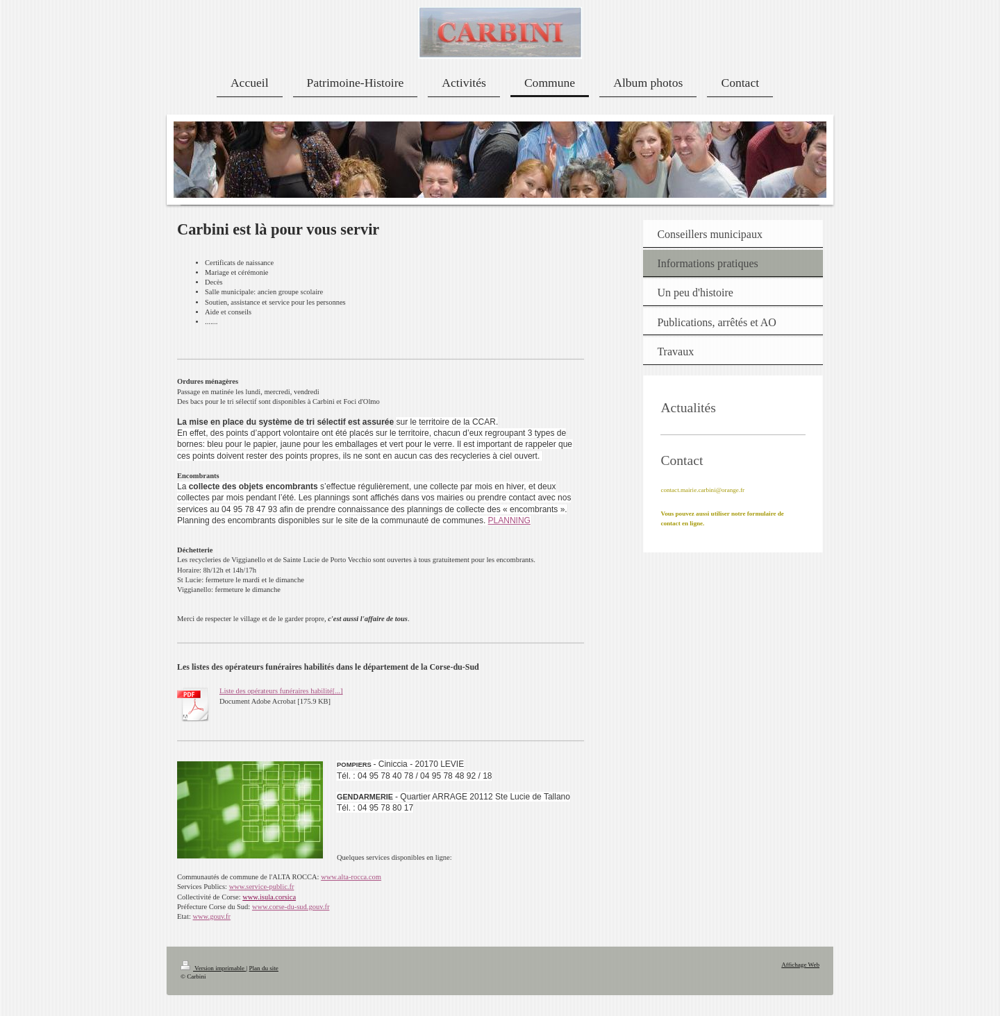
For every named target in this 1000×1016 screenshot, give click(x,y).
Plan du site (263, 968)
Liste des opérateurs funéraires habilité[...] (281, 691)
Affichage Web (800, 964)
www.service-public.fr (261, 886)
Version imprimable (213, 968)
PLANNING (509, 520)
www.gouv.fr (211, 916)
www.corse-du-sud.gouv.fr (291, 907)
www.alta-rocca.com (351, 877)
